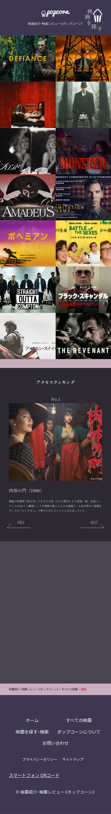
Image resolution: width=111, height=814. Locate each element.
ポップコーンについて (79, 732)
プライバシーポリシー (39, 760)
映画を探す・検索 (32, 732)
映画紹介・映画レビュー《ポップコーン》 (58, 793)
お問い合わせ (55, 744)
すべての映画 (79, 721)
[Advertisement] (55, 613)
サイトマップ (73, 760)
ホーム (32, 721)
